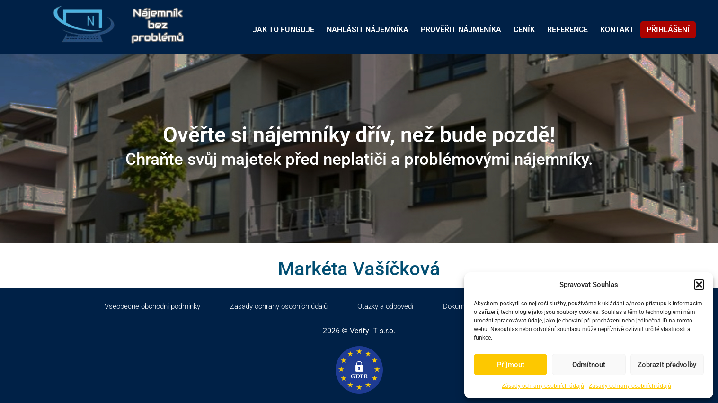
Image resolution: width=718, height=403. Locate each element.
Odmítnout (588, 364)
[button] (699, 284)
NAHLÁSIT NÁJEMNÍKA (367, 29)
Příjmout (510, 364)
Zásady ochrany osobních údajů (543, 386)
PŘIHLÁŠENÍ (668, 29)
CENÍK (524, 29)
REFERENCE (567, 29)
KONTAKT (617, 29)
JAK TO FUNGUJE (283, 29)
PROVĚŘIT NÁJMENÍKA (461, 29)
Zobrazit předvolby (667, 364)
